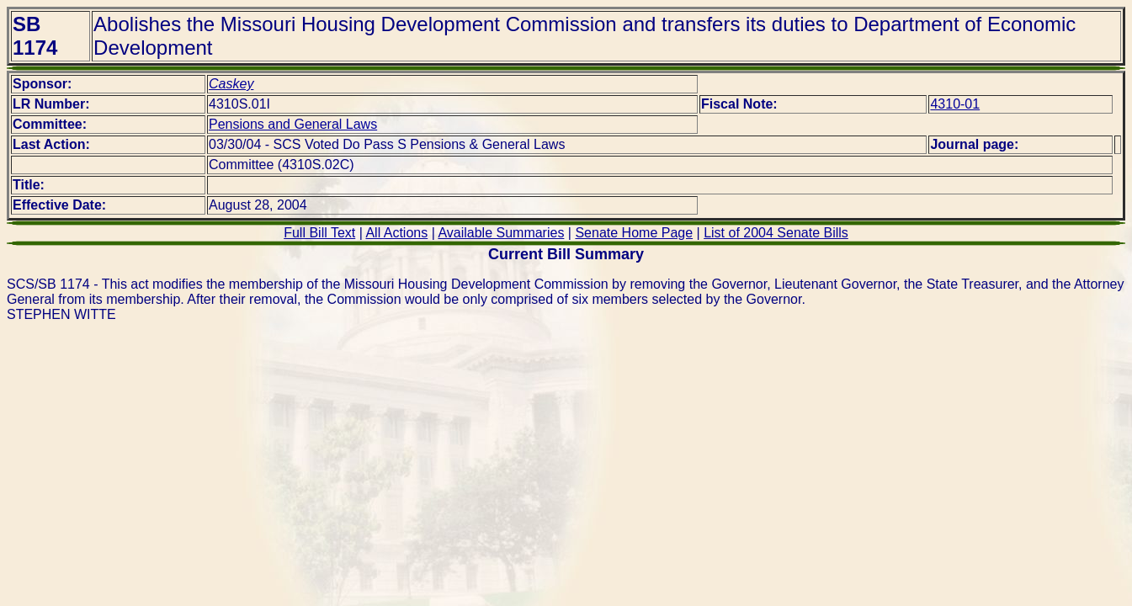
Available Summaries (501, 233)
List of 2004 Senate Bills (776, 233)
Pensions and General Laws (293, 124)
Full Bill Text (319, 233)
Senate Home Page (634, 233)
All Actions (396, 233)
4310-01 (955, 104)
